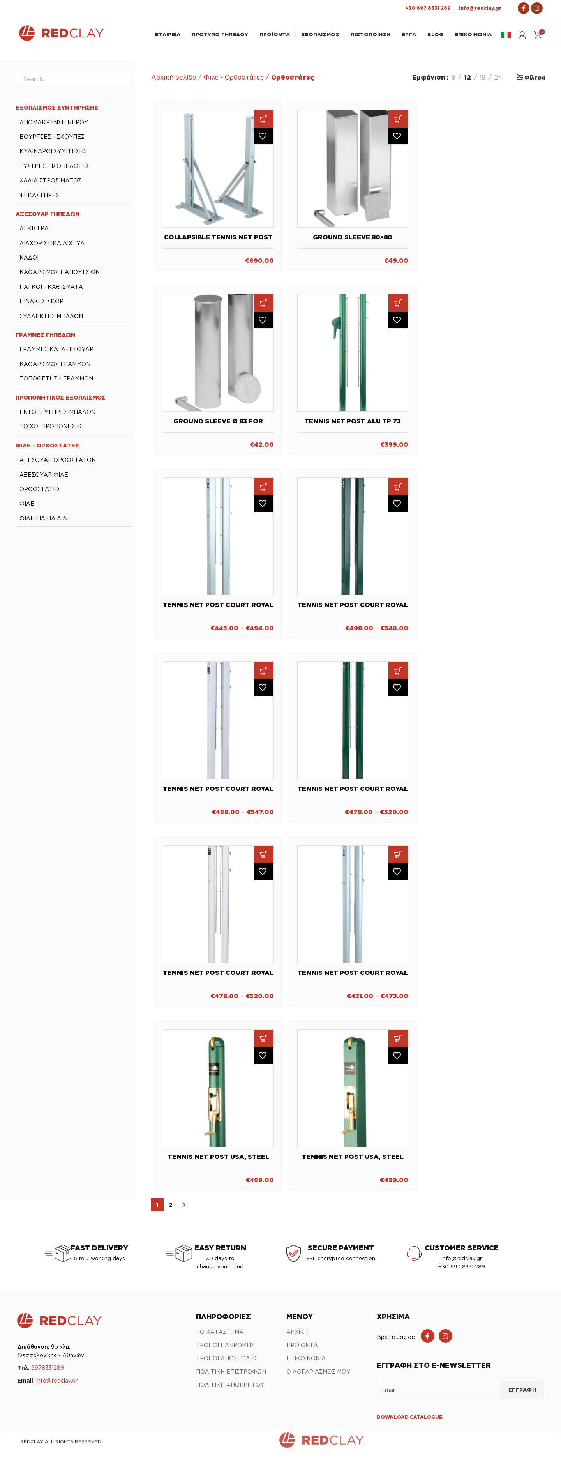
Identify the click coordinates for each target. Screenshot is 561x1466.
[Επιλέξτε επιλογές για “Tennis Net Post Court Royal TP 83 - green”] (398, 674)
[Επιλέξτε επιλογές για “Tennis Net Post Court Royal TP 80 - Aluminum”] (263, 490)
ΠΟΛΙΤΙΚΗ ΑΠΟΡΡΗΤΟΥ (230, 1389)
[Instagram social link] (445, 1340)
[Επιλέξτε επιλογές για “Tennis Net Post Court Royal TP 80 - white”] (263, 674)
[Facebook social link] (427, 1340)
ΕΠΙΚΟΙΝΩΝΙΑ (306, 1362)
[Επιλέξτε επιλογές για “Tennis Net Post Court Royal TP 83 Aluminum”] (398, 858)
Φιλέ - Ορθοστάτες (234, 81)
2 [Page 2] (170, 1208)
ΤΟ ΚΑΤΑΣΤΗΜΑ (219, 1336)
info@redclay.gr (57, 1384)
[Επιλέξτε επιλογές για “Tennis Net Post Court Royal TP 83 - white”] (263, 858)
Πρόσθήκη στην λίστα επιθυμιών (263, 140)
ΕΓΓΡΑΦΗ (522, 1393)
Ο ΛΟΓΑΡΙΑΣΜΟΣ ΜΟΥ (318, 1375)
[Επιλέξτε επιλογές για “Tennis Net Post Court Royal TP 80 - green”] (398, 490)
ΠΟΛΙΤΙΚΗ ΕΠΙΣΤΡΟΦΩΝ (231, 1375)
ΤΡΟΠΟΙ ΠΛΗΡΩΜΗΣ (225, 1349)
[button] (263, 123)
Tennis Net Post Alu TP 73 (352, 424)
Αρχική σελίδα (173, 81)
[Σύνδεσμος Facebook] (523, 8)
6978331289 (47, 1371)
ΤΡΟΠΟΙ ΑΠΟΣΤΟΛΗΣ (227, 1362)
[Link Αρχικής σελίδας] (61, 41)
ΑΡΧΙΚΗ (297, 1336)
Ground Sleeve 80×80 (352, 240)
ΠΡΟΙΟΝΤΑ (302, 1349)
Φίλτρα (534, 81)
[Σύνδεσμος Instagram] (537, 8)
